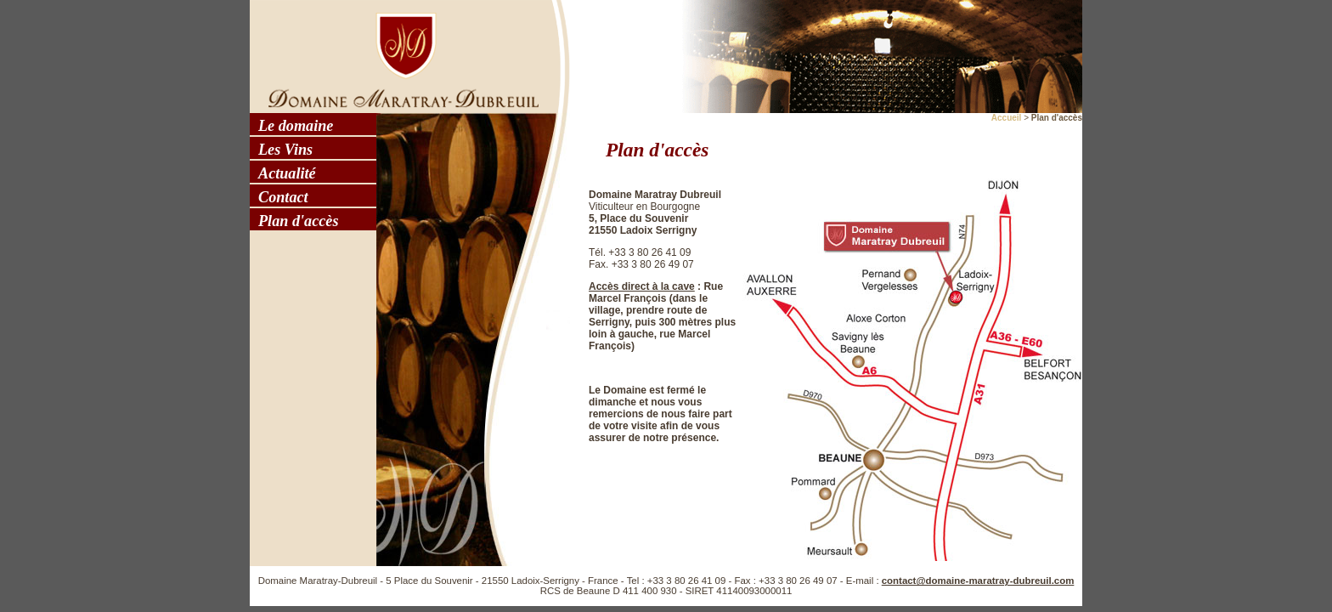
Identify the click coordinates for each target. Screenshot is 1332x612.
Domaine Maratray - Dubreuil (398, 55)
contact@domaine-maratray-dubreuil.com (978, 580)
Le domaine (295, 125)
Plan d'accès (298, 221)
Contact (283, 197)
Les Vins (285, 149)
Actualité (287, 173)
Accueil (1006, 117)
